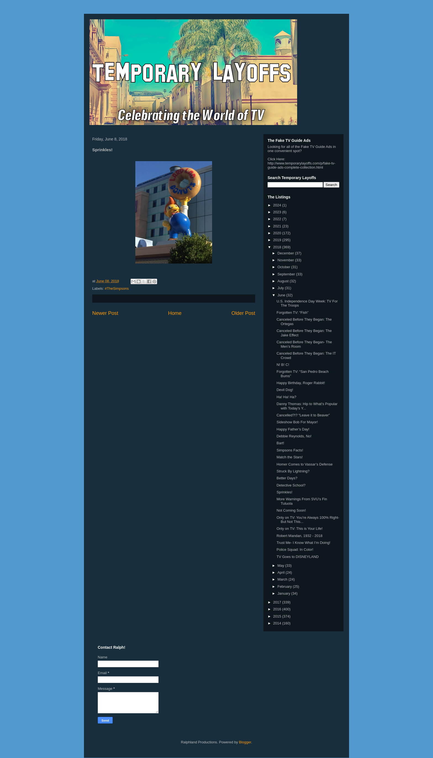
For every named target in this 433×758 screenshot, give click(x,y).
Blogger (245, 742)
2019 (277, 240)
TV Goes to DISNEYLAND (297, 557)
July (281, 288)
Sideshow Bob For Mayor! (297, 422)
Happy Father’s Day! (292, 429)
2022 (277, 219)
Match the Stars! (289, 457)
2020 (277, 233)
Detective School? (290, 485)
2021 (277, 226)
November (286, 260)
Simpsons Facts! (289, 450)
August (284, 281)
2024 (277, 205)
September (287, 274)
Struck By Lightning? (292, 471)
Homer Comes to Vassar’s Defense (304, 464)
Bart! (280, 443)
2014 (277, 623)
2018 (277, 247)
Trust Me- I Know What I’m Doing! (303, 543)
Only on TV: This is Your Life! (299, 528)
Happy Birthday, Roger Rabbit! (300, 383)
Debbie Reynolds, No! (293, 436)
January (284, 593)
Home (175, 313)
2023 (277, 212)
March (283, 579)
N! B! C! (282, 365)
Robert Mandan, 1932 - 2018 (299, 536)
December (286, 253)
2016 (277, 609)
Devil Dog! (284, 390)
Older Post (243, 313)
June (282, 295)
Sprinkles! (284, 492)
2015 (277, 616)
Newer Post (105, 313)
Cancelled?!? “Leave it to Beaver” (303, 415)
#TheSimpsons (117, 288)
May (281, 565)
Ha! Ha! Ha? (286, 397)
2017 (277, 602)
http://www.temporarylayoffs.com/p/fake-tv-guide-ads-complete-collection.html (301, 165)
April (282, 572)
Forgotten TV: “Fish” (292, 312)
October (284, 267)
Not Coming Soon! (291, 510)
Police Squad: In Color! (294, 549)
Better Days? (286, 478)
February (285, 586)
